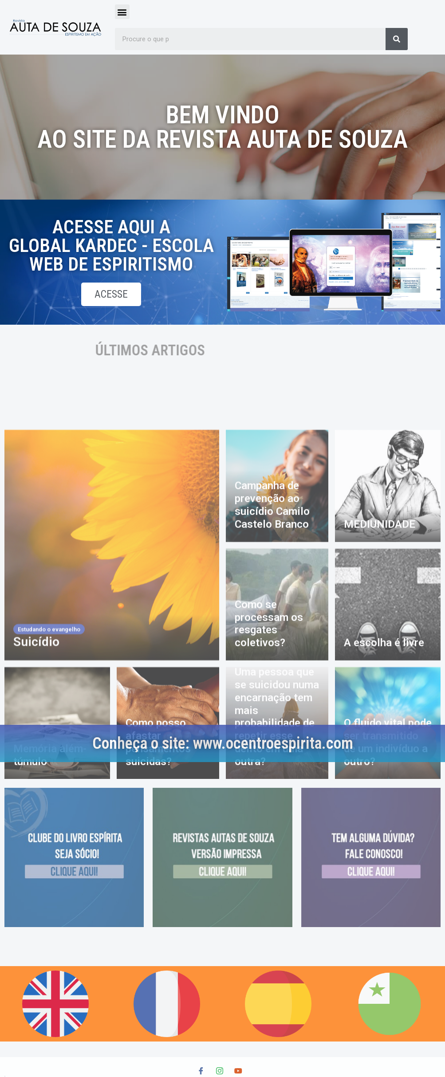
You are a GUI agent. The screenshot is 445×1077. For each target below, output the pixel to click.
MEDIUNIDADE (379, 682)
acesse (111, 296)
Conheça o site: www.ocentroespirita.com (222, 743)
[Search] (397, 39)
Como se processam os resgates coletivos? (269, 781)
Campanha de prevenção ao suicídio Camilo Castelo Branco (272, 663)
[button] (122, 11)
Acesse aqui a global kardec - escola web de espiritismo (102, 245)
